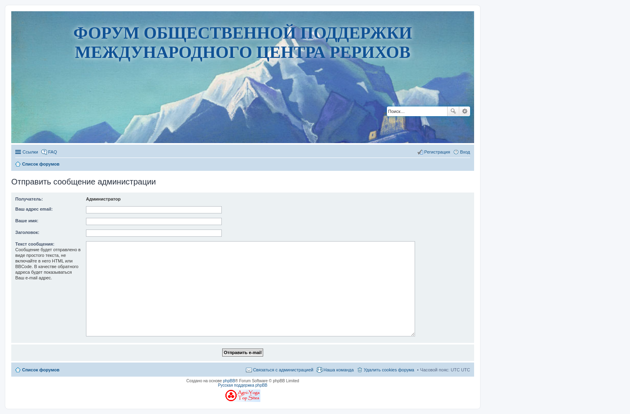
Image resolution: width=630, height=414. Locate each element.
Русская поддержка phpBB (242, 385)
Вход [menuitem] (465, 152)
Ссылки (30, 152)
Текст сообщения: (34, 244)
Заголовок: (27, 232)
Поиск (453, 111)
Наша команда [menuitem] (338, 369)
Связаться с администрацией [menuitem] (283, 369)
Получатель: (29, 199)
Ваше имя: (26, 220)
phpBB (229, 381)
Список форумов (40, 369)
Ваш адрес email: (34, 209)
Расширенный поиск (464, 111)
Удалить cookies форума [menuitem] (389, 369)
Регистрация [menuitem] (437, 152)
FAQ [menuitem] (52, 152)
